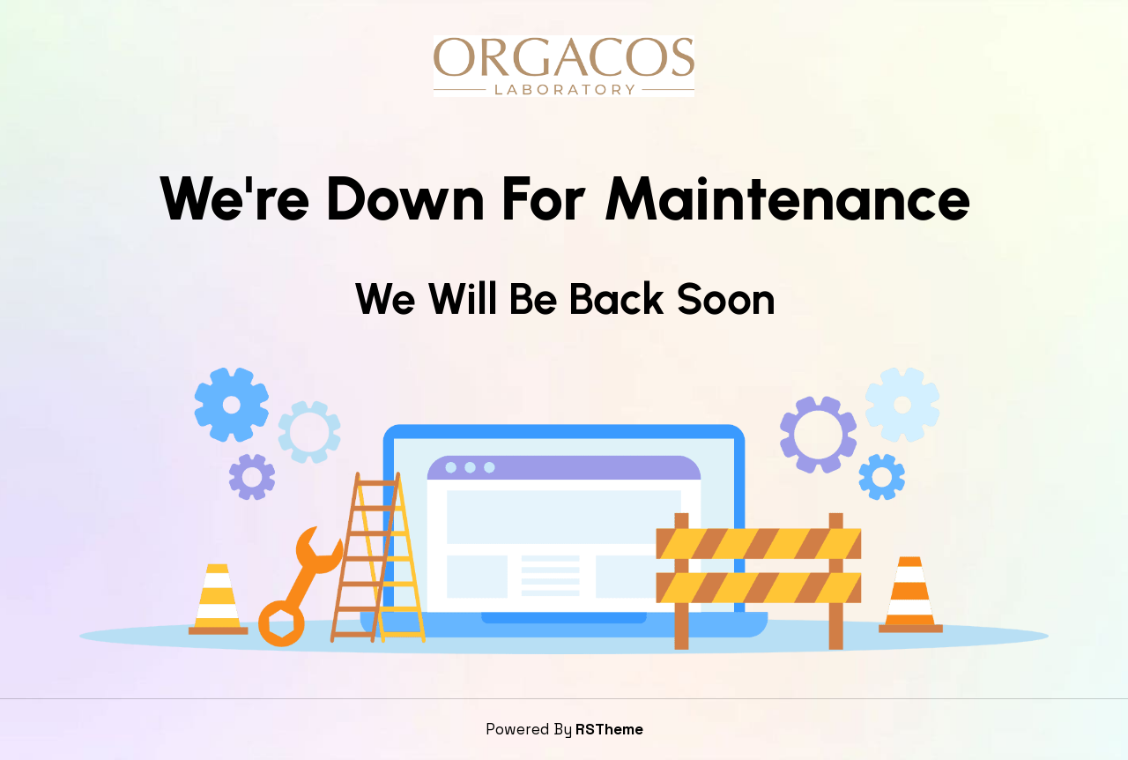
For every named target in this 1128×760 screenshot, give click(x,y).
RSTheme (609, 729)
